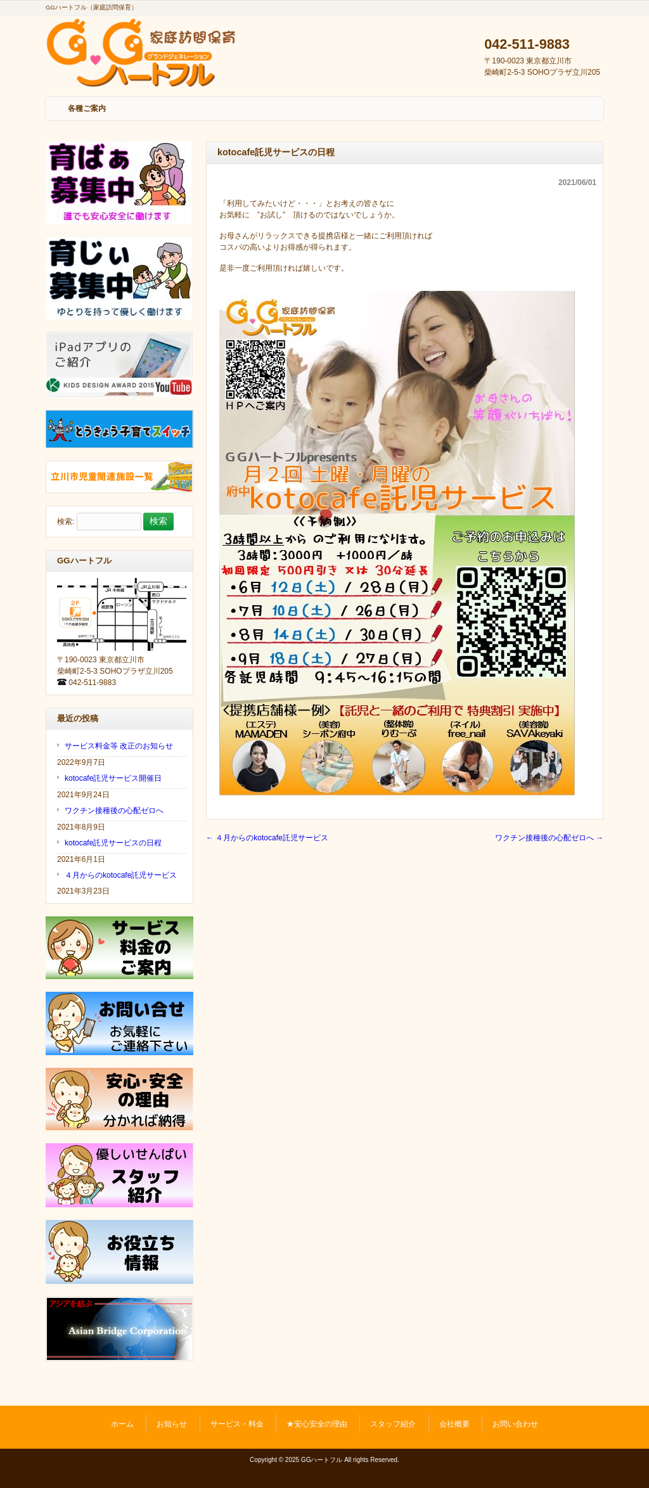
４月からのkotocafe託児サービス (267, 837)
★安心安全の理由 (316, 1424)
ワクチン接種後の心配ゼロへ (549, 837)
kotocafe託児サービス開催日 (113, 778)
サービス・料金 (237, 1424)
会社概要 (454, 1424)
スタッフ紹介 (393, 1424)
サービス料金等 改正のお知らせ (119, 745)
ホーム (122, 1424)
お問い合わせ (515, 1424)
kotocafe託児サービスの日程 (113, 842)
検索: (65, 521)
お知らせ (172, 1424)
